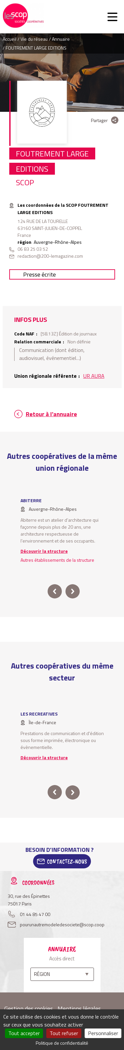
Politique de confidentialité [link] (62, 1042)
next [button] (72, 591)
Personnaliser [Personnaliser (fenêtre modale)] (103, 1033)
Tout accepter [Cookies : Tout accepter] (24, 1033)
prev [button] (54, 591)
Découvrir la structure (44, 550)
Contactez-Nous (67, 861)
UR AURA (93, 376)
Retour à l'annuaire (51, 414)
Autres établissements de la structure (57, 559)
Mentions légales (79, 1008)
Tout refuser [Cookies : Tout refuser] (64, 1033)
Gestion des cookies (28, 1008)
